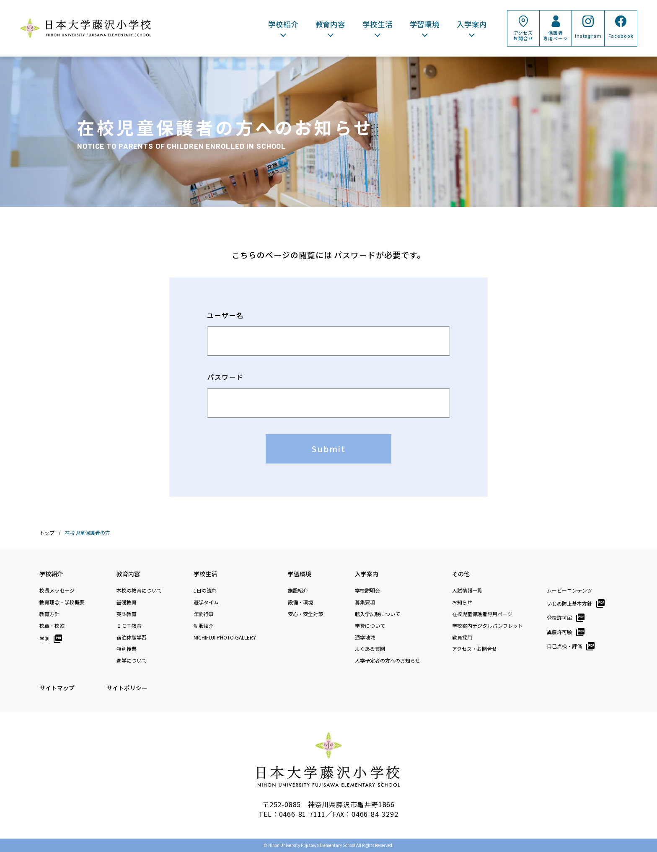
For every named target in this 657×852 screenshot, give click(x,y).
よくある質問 (370, 649)
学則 (44, 638)
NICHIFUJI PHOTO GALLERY (225, 637)
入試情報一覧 (467, 590)
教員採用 (462, 637)
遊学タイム (206, 602)
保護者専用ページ (555, 35)
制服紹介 (204, 626)
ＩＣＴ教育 (129, 626)
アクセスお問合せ (523, 35)
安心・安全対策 (305, 614)
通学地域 (365, 637)
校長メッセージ (57, 590)
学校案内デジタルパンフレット (487, 626)
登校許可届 (559, 617)
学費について (370, 626)
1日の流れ (205, 590)
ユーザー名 (225, 315)
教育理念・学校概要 (62, 602)
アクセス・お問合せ (474, 649)
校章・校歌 (52, 626)
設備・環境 (300, 602)
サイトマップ (57, 687)
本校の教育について (139, 590)
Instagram (588, 36)
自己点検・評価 (564, 646)
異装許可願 (559, 631)
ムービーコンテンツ (569, 590)
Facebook (621, 36)
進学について (131, 660)
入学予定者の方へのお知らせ (387, 660)
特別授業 (126, 649)
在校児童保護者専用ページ (482, 614)
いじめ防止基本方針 (569, 603)
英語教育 (126, 614)
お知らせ (462, 602)
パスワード (225, 377)
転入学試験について (377, 614)
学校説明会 (367, 590)
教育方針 (49, 614)
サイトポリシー (126, 687)
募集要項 (365, 602)
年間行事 (204, 614)
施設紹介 (298, 590)
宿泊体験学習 (131, 637)
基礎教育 (126, 602)
